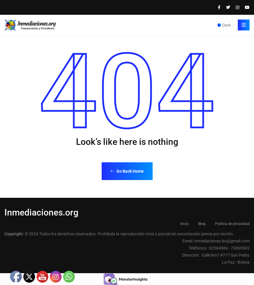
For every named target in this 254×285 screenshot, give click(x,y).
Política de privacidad (232, 224)
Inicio (184, 224)
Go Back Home (127, 171)
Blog (201, 224)
